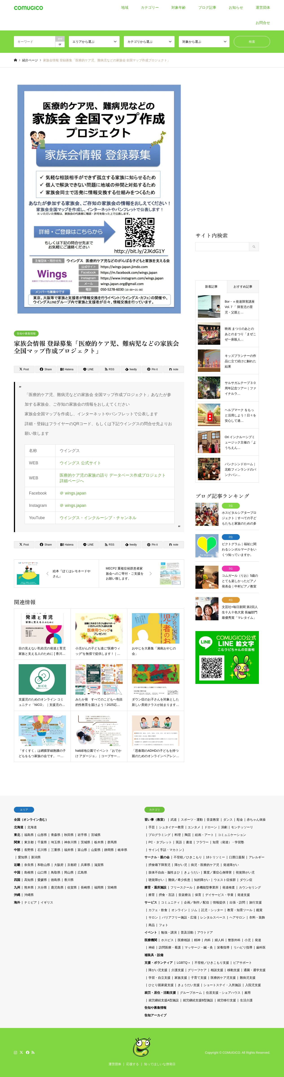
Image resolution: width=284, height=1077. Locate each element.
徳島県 (55, 880)
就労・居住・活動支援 (160, 992)
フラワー (202, 842)
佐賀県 (72, 887)
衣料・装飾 (257, 917)
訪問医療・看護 (170, 947)
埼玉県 (55, 842)
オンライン (179, 910)
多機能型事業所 (207, 887)
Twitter (21, 1052)
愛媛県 (42, 880)
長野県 (29, 850)
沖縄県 (29, 895)
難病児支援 (248, 977)
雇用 (247, 992)
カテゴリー (150, 7)
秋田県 (69, 835)
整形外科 (234, 940)
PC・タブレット (160, 842)
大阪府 (58, 865)
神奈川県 (70, 842)
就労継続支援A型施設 (164, 1000)
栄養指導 (223, 947)
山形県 (42, 835)
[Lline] (88, 369)
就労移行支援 (226, 1000)
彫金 (240, 819)
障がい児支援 (158, 970)
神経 (152, 947)
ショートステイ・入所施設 (222, 985)
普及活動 (187, 932)
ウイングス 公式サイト (80, 463)
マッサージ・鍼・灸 (199, 947)
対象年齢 (178, 7)
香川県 (69, 880)
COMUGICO (231, 1052)
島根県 (29, 872)
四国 (17, 880)
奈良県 (29, 865)
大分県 (42, 887)
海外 (17, 902)
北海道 (18, 827)
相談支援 (217, 970)
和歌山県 (43, 865)
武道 (173, 819)
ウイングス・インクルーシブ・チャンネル (98, 518)
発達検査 (228, 887)
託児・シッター (212, 910)
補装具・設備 (153, 955)
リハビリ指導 (243, 947)
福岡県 (99, 887)
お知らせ (236, 7)
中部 (17, 850)
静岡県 (109, 850)
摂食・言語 (167, 895)
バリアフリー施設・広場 (179, 917)
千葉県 (42, 842)
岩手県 (82, 835)
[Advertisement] (227, 155)
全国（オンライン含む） (31, 819)
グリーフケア (197, 970)
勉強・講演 (169, 932)
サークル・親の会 (157, 857)
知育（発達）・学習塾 (228, 842)
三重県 (55, 850)
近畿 (17, 865)
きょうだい (192, 872)
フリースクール (181, 887)
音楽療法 (184, 895)
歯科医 (261, 947)
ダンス (228, 819)
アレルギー (256, 857)
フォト (163, 925)
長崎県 (85, 887)
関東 (17, 842)
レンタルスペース (212, 917)
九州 (17, 887)
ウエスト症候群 (225, 880)
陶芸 (188, 835)
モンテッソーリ (242, 827)
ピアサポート (242, 962)
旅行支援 (255, 902)
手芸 (152, 827)
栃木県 (99, 842)
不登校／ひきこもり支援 (211, 962)
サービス (150, 902)
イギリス (47, 902)
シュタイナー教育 (171, 827)
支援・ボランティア (158, 962)
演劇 (224, 827)
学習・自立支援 (159, 977)
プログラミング (159, 835)
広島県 (82, 872)
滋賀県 (99, 865)
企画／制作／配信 (196, 902)
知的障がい (202, 880)
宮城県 (95, 835)
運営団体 (263, 7)
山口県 (42, 872)
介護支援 (177, 970)
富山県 (82, 850)
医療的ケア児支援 (223, 977)
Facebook (27, 1052)
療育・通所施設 (155, 887)
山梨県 (95, 850)
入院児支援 (253, 985)
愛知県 (22, 857)
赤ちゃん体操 (256, 819)
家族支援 (181, 977)
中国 (17, 872)
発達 (258, 940)
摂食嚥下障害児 (159, 865)
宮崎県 (112, 887)
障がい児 (181, 865)
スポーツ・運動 (192, 819)
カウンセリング (250, 887)
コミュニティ (170, 902)
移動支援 (233, 970)
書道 (189, 842)
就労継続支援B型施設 (198, 1000)
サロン (153, 917)
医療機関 (150, 940)
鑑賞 (259, 910)
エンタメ (194, 827)
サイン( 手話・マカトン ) (166, 850)
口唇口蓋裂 (237, 857)
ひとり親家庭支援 (161, 985)
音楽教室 (213, 819)
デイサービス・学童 (219, 895)
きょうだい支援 (189, 985)
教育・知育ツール (239, 910)
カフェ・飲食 (158, 910)
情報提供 (219, 902)
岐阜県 (122, 850)
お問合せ (263, 23)
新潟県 (36, 857)
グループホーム (191, 992)
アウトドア (205, 932)
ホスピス (167, 940)
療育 (152, 895)
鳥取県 (55, 872)
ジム (194, 910)
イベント (150, 932)
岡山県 (69, 872)
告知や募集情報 (26, 333)
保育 (198, 895)
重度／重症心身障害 (217, 872)
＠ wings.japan (73, 493)
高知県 (29, 880)
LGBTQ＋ (183, 962)
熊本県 (29, 887)
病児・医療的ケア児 (205, 865)
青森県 (55, 835)
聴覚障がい (156, 880)
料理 (178, 835)
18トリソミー (215, 857)
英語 (179, 842)
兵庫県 (85, 865)
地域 (124, 7)
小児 (248, 940)
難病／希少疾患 (179, 880)
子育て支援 (199, 977)
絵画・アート (204, 835)
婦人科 (219, 940)
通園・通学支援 (255, 970)
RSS (33, 1052)
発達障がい (231, 865)
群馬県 (112, 842)
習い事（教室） (155, 819)
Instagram (15, 1052)
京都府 (72, 865)
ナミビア (30, 902)
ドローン (210, 827)
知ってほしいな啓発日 (159, 1064)
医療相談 (184, 940)
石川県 (42, 850)
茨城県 (85, 842)
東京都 (29, 842)
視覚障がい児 (245, 872)
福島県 (29, 835)
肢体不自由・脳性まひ (164, 872)
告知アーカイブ (155, 1015)
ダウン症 (246, 880)
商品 (152, 925)
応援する (132, 1064)
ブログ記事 (207, 7)
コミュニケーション (232, 835)
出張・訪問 (237, 902)
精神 (197, 940)
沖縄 (17, 895)
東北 (17, 835)
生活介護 (246, 1000)
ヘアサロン (237, 917)
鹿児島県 (57, 887)
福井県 (69, 850)
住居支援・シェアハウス (223, 992)
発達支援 (243, 895)
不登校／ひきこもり (188, 857)
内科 (207, 940)
